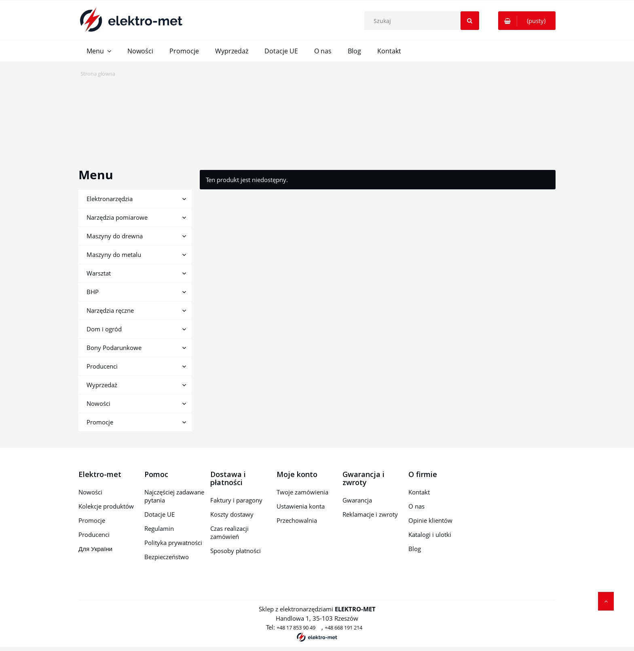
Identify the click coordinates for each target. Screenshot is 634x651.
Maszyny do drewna (115, 236)
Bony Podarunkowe (114, 348)
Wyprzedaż (102, 385)
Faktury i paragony (236, 500)
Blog (414, 549)
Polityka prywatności (173, 543)
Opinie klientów (430, 520)
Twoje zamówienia (302, 492)
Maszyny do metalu (114, 254)
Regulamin (159, 528)
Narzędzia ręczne (110, 310)
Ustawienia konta (301, 506)
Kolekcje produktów (106, 506)
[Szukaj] (470, 20)
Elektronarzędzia (110, 199)
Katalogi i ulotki (429, 534)
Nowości (98, 403)
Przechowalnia (297, 520)
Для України (95, 549)
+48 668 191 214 (343, 627)
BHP (93, 292)
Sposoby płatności (235, 551)
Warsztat (99, 273)
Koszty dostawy (232, 514)
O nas (416, 506)
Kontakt (419, 492)
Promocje (100, 422)
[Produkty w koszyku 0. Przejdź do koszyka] (527, 20)
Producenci (102, 366)
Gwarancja (357, 500)
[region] (317, 117)
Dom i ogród (104, 329)
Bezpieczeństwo (166, 557)
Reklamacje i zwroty (370, 514)
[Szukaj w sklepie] (423, 21)
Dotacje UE (159, 514)
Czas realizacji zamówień (229, 532)
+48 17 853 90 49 (296, 627)
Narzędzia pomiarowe (117, 217)
